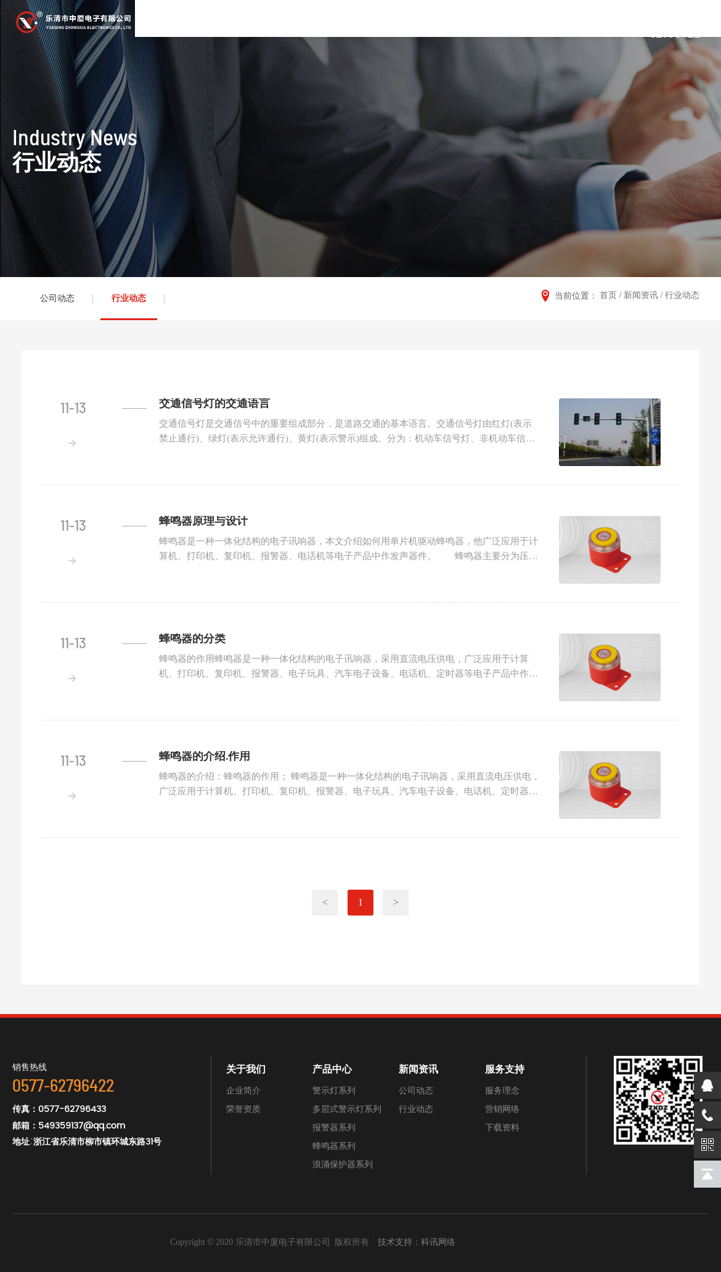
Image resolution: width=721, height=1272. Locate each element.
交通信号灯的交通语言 (214, 403)
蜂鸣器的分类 (192, 639)
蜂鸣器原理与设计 (203, 521)
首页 (608, 295)
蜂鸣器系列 (334, 1146)
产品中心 (332, 1069)
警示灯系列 (334, 1090)
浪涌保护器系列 (342, 1164)
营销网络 (502, 1109)
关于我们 (246, 1069)
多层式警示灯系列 (346, 1109)
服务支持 (504, 1069)
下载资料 (502, 1127)
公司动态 (57, 298)
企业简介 (243, 1090)
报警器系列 (334, 1127)
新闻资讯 (641, 295)
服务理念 (502, 1090)
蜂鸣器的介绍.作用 (204, 756)
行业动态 (129, 298)
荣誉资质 (243, 1109)
